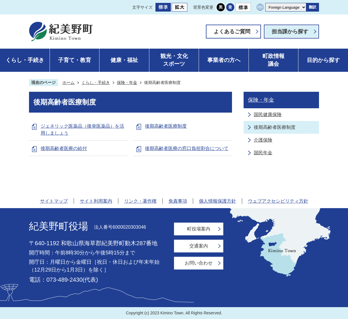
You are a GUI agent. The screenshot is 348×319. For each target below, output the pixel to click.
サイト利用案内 (96, 201)
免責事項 (177, 201)
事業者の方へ (223, 60)
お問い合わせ (199, 263)
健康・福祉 (124, 60)
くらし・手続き (25, 60)
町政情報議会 (273, 60)
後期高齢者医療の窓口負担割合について (187, 148)
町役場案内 (198, 228)
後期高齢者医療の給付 (64, 148)
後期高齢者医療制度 (166, 126)
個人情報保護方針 (217, 201)
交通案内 (198, 245)
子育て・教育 (74, 60)
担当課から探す (290, 31)
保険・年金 (127, 82)
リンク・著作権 (140, 201)
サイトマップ (54, 201)
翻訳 (312, 7)
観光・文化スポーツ (174, 60)
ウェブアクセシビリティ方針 (278, 201)
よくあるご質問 (232, 31)
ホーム (68, 82)
